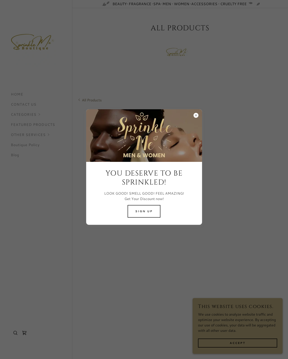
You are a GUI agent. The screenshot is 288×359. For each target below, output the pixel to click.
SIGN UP (144, 211)
